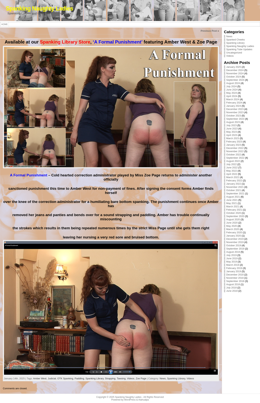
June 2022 (232, 167)
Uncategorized (234, 52)
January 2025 (233, 66)
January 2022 (233, 183)
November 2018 (235, 277)
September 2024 (235, 79)
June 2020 (232, 222)
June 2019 (232, 258)
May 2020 (231, 226)
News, (163, 378)
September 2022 (235, 157)
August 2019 (233, 251)
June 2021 (232, 200)
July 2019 (231, 255)
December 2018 (235, 274)
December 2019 (235, 238)
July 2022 (231, 164)
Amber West (39, 378)
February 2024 (234, 102)
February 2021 (234, 209)
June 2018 (232, 290)
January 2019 (233, 271)
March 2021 (232, 206)
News (229, 36)
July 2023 (231, 125)
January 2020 (233, 235)
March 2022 (232, 177)
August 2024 (233, 83)
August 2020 (233, 219)
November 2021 (235, 187)
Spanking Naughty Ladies (39, 8)
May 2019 (231, 261)
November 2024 (235, 73)
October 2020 (233, 213)
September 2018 (235, 281)
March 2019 (232, 264)
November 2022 (235, 151)
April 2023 (231, 135)
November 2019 (235, 242)
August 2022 (233, 161)
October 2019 (233, 245)
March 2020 (232, 229)
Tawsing (121, 378)
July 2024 (231, 86)
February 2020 (234, 232)
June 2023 (232, 128)
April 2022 (231, 174)
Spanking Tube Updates (239, 49)
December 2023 (235, 109)
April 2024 (231, 96)
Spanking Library (95, 378)
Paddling (79, 378)
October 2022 (233, 154)
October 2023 (233, 115)
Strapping (110, 378)
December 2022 (235, 148)
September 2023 (235, 118)
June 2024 (232, 89)
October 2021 (233, 190)
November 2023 (235, 112)
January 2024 (233, 105)
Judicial (52, 378)
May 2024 (231, 92)
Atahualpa (143, 399)
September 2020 (235, 216)
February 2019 (234, 268)
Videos (130, 378)
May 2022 (231, 170)
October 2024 (233, 76)
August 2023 (233, 122)
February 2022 (234, 180)
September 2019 (235, 248)
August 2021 (233, 196)
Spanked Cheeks (235, 39)
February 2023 (234, 141)
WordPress (130, 399)
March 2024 (232, 99)
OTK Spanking (65, 378)
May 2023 (231, 131)
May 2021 (231, 203)
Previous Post (209, 30)
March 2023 (232, 138)
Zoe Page (141, 378)
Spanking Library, (177, 378)
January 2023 (233, 144)
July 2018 (231, 287)
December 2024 (235, 70)
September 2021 (235, 193)
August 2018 (233, 284)
